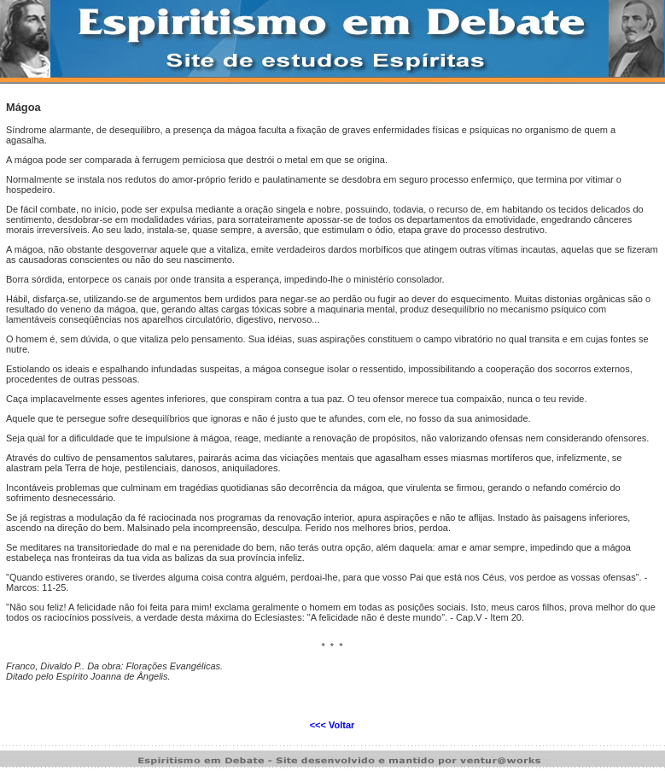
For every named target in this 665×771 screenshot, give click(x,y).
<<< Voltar (332, 725)
